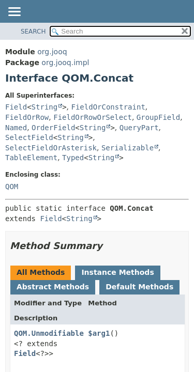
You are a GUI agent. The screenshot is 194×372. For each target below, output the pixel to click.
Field (16, 107)
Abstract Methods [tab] (53, 287)
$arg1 (99, 333)
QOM (11, 186)
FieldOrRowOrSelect (92, 117)
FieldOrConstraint (108, 107)
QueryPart (139, 127)
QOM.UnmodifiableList (57, 333)
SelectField (29, 137)
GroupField (158, 117)
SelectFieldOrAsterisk (51, 148)
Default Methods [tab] (139, 287)
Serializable (127, 148)
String (45, 107)
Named (16, 127)
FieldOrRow (27, 117)
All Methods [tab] (41, 272)
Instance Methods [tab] (117, 272)
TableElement (31, 157)
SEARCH (33, 31)
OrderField (53, 127)
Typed (73, 157)
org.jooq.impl (65, 62)
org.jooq (52, 52)
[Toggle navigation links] (14, 12)
